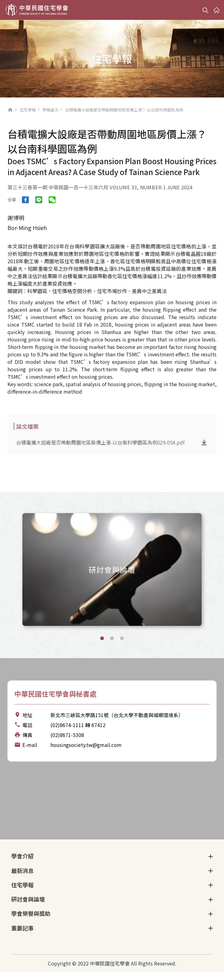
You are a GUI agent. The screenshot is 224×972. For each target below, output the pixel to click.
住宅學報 (28, 110)
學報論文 (50, 110)
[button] (102, 638)
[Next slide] (213, 568)
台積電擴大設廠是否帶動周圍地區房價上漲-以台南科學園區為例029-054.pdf (100, 442)
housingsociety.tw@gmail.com (86, 744)
